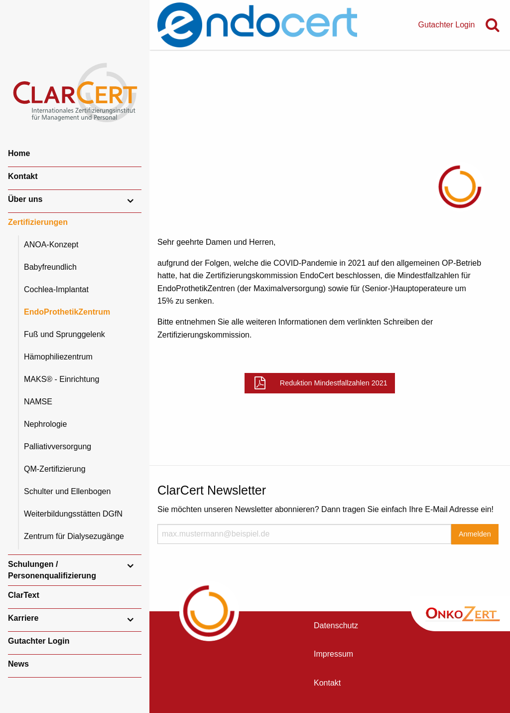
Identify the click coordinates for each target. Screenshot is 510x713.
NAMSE (38, 401)
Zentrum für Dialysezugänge (74, 536)
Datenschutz (336, 625)
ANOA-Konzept (51, 244)
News (18, 664)
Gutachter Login (39, 641)
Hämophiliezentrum (58, 357)
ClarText (23, 595)
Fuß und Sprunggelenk (64, 334)
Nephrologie (45, 424)
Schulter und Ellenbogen (67, 491)
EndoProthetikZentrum (67, 312)
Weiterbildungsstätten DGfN (73, 514)
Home (19, 153)
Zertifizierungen (38, 222)
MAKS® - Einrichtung (61, 379)
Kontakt (23, 176)
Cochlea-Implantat (56, 289)
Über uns (25, 199)
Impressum (333, 654)
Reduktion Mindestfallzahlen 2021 (333, 383)
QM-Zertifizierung (55, 469)
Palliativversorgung (57, 446)
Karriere (23, 618)
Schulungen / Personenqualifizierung (52, 569)
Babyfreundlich (50, 267)
